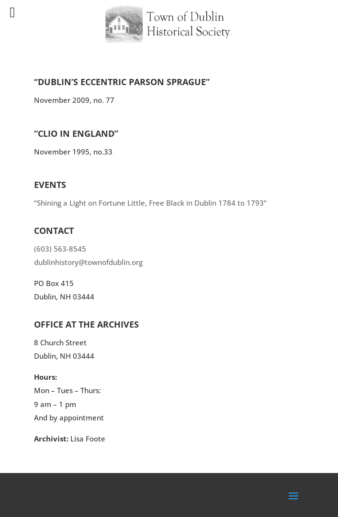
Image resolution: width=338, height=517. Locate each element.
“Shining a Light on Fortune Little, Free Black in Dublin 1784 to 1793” (150, 203)
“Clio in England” (76, 133)
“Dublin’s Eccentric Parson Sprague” (122, 82)
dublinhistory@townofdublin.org (88, 262)
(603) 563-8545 (60, 248)
